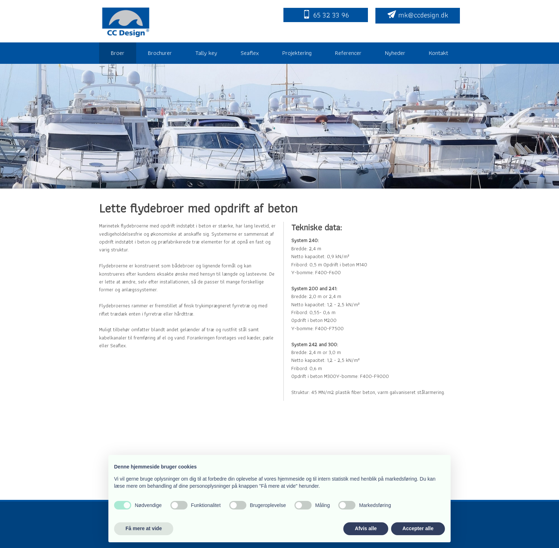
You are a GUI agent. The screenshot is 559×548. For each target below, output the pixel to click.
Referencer (348, 53)
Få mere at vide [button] (143, 528)
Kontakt (438, 53)
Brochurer (160, 53)
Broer (117, 53)
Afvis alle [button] (365, 528)
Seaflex (250, 53)
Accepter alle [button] (418, 528)
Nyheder (395, 53)
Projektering (297, 53)
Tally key (206, 53)
